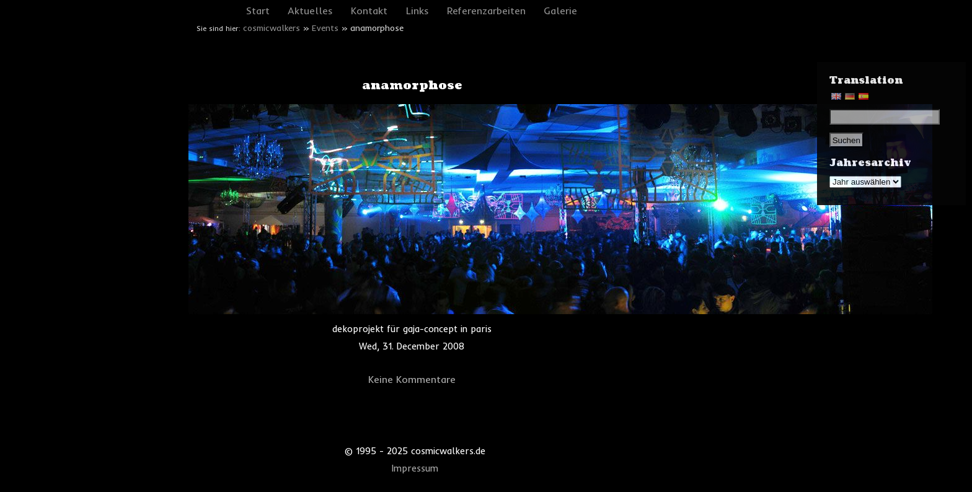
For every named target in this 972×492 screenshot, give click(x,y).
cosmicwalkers (271, 28)
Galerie (560, 10)
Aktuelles (310, 10)
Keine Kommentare (412, 379)
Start (258, 10)
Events (325, 28)
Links (417, 10)
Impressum (415, 468)
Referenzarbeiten (486, 10)
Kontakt (369, 10)
